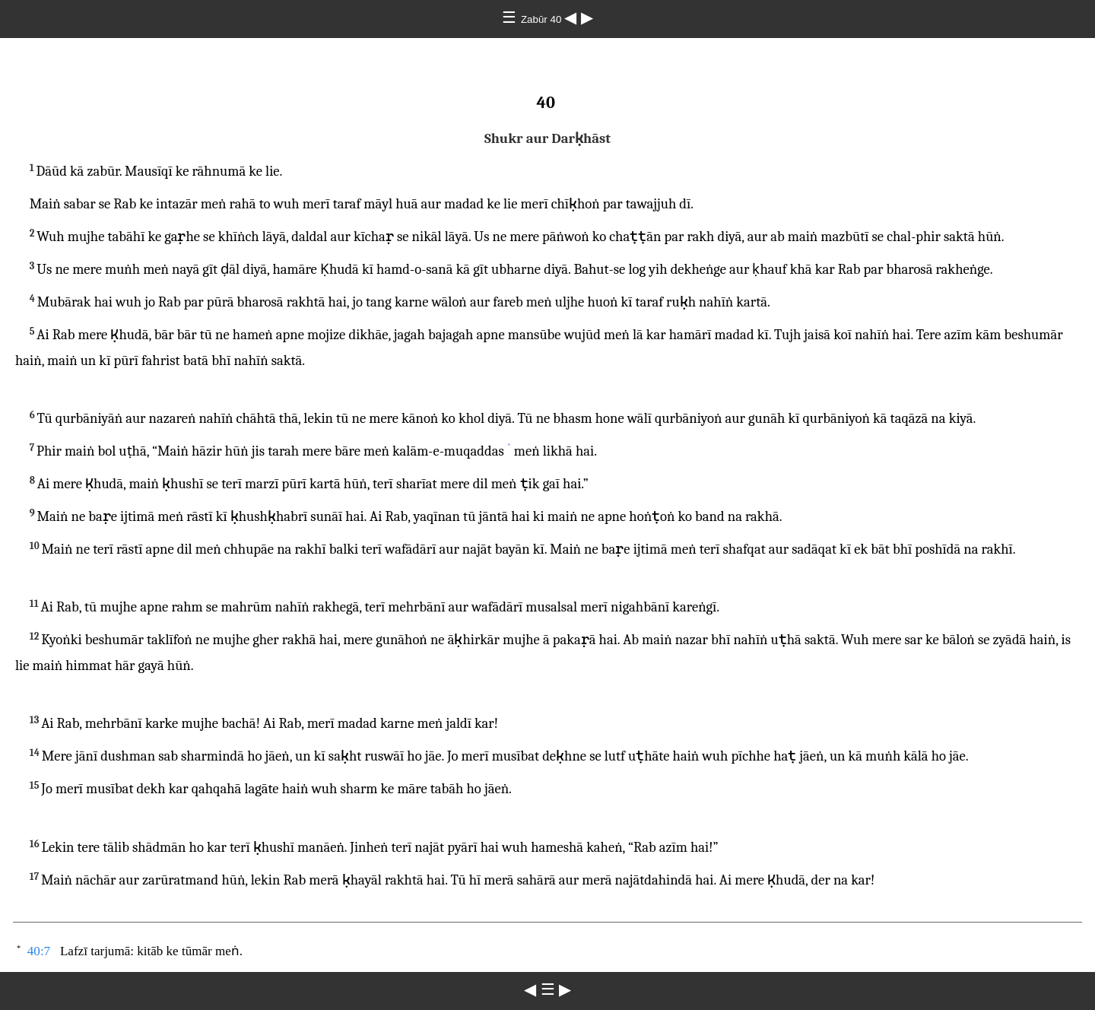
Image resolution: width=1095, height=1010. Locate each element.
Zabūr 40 (542, 19)
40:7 (38, 951)
